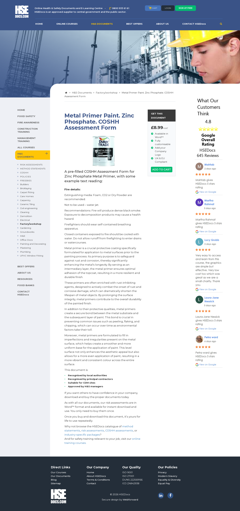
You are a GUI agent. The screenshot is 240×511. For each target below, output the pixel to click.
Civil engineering (28, 208)
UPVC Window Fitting (31, 255)
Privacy (162, 472)
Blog (54, 479)
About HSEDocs (96, 476)
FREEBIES (26, 180)
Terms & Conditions (98, 479)
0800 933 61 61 (120, 8)
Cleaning (24, 212)
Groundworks (27, 232)
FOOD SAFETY (26, 116)
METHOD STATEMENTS (32, 168)
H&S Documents (82, 92)
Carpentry (25, 200)
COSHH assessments (119, 430)
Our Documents (60, 476)
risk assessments (92, 430)
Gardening (25, 228)
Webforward (130, 499)
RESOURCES (24, 279)
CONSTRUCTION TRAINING (27, 130)
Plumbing (25, 252)
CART (152, 8)
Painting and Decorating (33, 244)
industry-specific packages (82, 434)
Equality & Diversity (169, 479)
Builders (24, 184)
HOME (39, 23)
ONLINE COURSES (67, 23)
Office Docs (26, 240)
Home (90, 472)
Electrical (25, 220)
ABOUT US (162, 23)
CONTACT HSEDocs (194, 23)
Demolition (26, 216)
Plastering (25, 248)
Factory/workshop (30, 224)
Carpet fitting (27, 192)
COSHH (24, 172)
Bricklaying (25, 188)
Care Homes (27, 196)
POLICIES (25, 176)
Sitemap (56, 483)
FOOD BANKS (25, 285)
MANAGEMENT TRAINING (26, 140)
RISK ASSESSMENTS (31, 164)
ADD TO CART (161, 169)
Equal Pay (164, 483)
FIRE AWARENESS (28, 122)
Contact (91, 483)
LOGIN (168, 8)
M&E (22, 236)
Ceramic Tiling (27, 204)
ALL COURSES (26, 147)
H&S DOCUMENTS (102, 23)
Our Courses (58, 472)
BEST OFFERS (134, 23)
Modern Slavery (167, 476)
